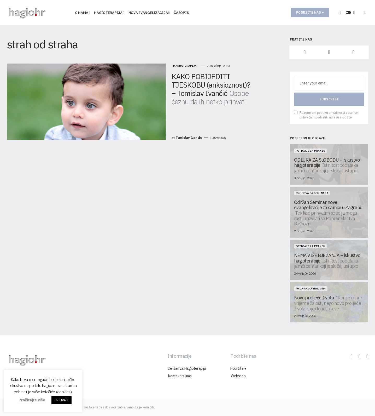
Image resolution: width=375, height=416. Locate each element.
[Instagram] (329, 52)
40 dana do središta (311, 288)
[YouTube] (353, 52)
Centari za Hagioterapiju (187, 368)
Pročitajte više (32, 399)
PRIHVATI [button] (61, 400)
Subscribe (329, 99)
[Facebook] (304, 52)
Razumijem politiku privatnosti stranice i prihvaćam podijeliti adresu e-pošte (326, 115)
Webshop (237, 376)
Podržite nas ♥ (310, 12)
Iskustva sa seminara (312, 193)
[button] (348, 12)
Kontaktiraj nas (179, 376)
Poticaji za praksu (310, 150)
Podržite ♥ (238, 368)
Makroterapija (151, 65)
